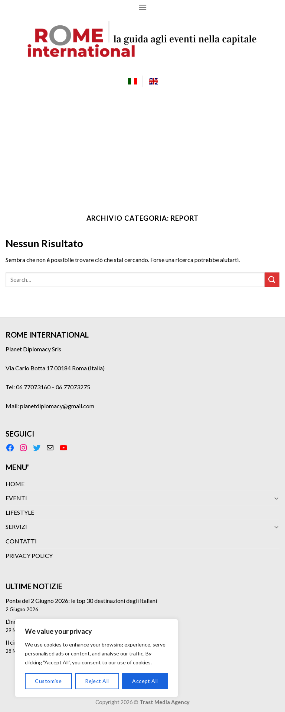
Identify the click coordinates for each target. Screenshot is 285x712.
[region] (96, 658)
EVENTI (16, 497)
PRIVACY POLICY (29, 555)
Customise (48, 681)
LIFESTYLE (20, 512)
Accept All (145, 681)
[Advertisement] (142, 147)
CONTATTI (21, 541)
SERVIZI (16, 526)
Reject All (97, 681)
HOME (15, 483)
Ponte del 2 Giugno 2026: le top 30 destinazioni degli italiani (81, 600)
